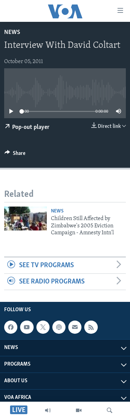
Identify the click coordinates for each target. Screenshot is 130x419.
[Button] (15, 155)
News (12, 32)
